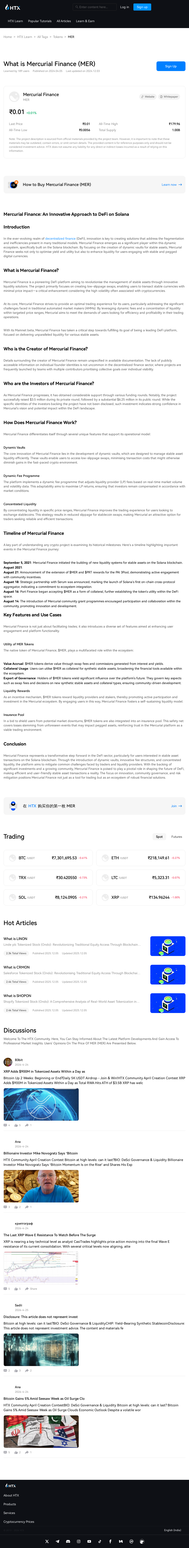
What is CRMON (17, 967)
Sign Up (171, 66)
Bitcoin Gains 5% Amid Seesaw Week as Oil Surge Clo (44, 1399)
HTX (32, 806)
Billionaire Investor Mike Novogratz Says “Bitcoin (41, 1153)
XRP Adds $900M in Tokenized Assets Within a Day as (44, 1072)
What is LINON (15, 939)
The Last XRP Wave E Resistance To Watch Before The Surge (50, 1235)
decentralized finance (60, 238)
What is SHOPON (17, 996)
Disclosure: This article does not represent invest (41, 1317)
